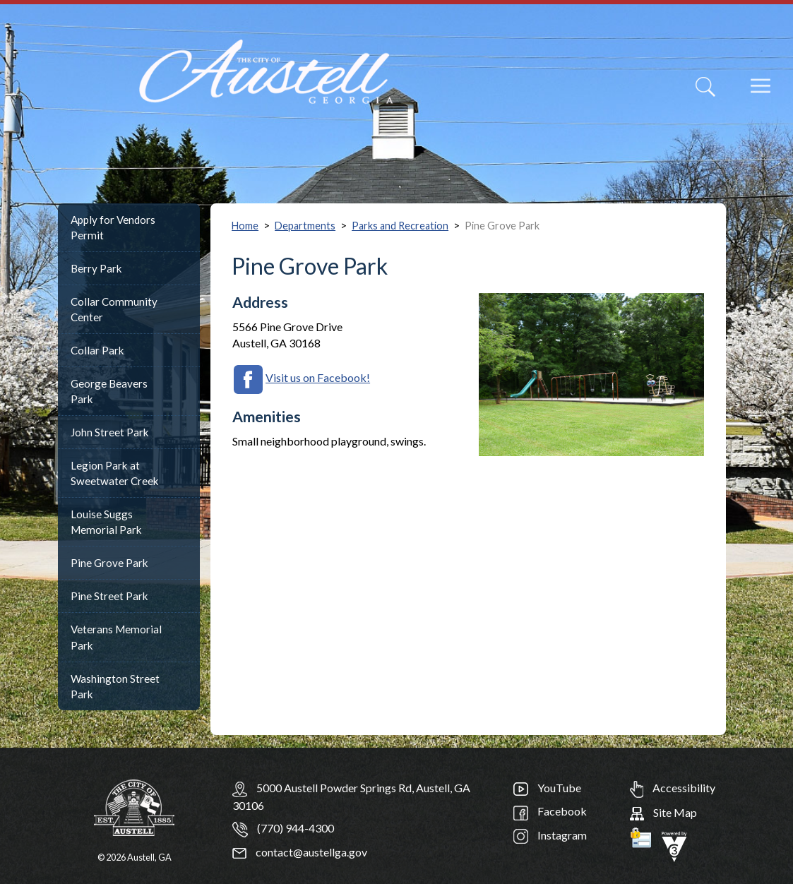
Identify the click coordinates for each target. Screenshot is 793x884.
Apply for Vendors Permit (113, 227)
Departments (305, 226)
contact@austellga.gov (299, 852)
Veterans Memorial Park (116, 637)
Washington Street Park (115, 686)
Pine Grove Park (109, 562)
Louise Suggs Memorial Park (106, 522)
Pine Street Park (109, 596)
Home (245, 226)
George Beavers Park (109, 391)
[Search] (705, 87)
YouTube (547, 787)
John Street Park (110, 432)
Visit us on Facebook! (318, 377)
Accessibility (672, 787)
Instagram (550, 835)
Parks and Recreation (400, 226)
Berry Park (96, 268)
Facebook (550, 811)
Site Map (663, 812)
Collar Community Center (114, 309)
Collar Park (97, 350)
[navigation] (749, 95)
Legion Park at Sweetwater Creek (115, 473)
